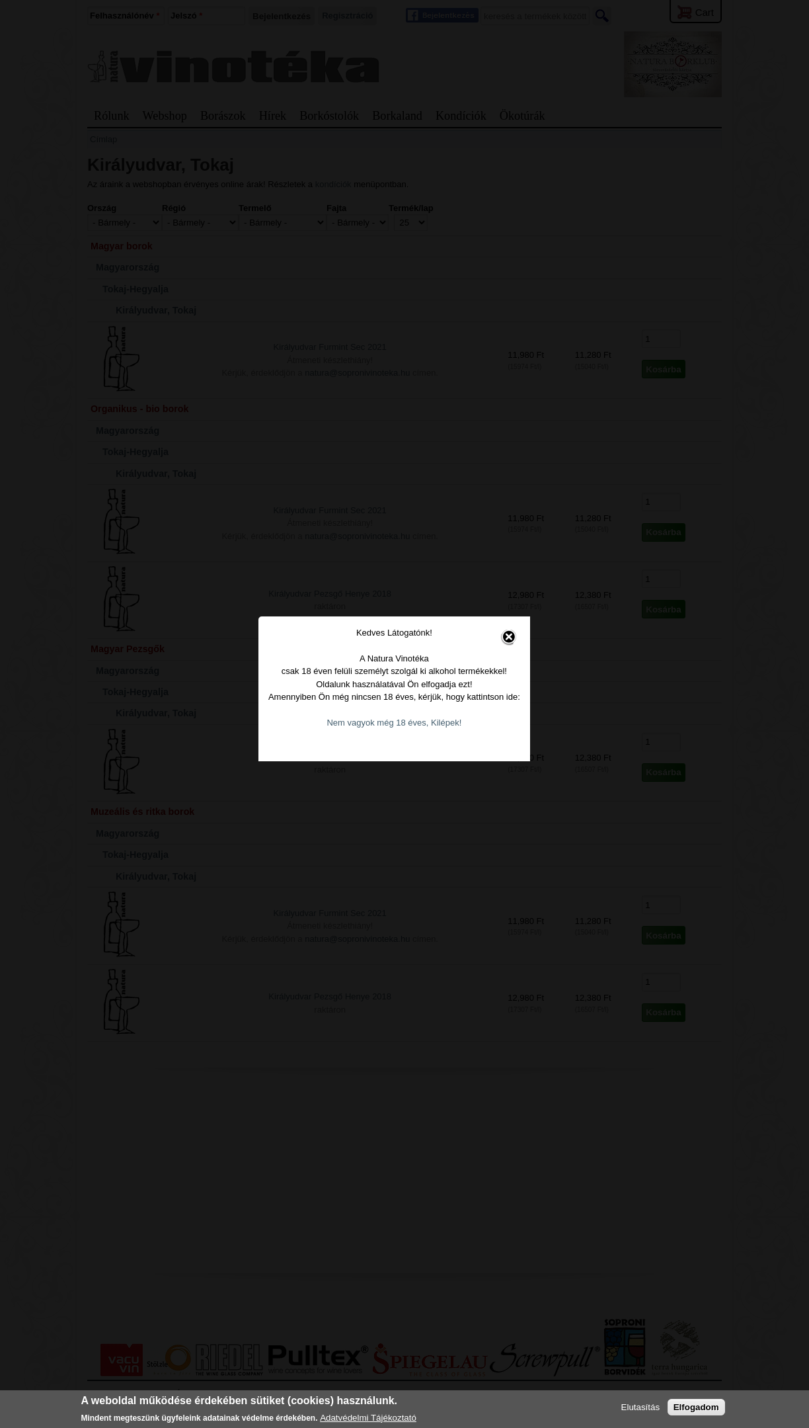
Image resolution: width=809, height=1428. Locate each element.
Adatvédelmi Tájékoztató (368, 1418)
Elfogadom (696, 1407)
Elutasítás (640, 1407)
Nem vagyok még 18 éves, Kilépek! (405, 748)
